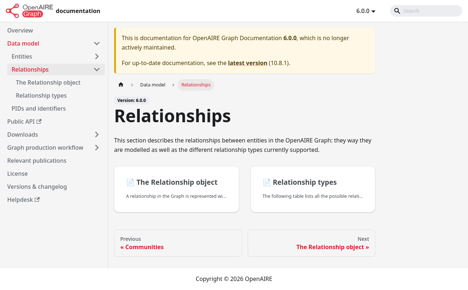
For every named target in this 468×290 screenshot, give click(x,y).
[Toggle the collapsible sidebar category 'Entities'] (97, 56)
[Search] (426, 11)
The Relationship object (48, 82)
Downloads (22, 134)
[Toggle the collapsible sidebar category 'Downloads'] (97, 134)
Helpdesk (23, 200)
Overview (20, 30)
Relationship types (41, 95)
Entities (22, 56)
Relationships (30, 69)
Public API (24, 121)
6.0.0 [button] (362, 11)
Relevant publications (36, 161)
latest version (247, 63)
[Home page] (121, 84)
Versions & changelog (37, 187)
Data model (23, 43)
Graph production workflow (45, 148)
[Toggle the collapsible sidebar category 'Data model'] (97, 43)
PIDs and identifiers (39, 108)
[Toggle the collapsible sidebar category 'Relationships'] (97, 69)
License (17, 174)
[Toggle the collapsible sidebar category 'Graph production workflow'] (97, 147)
